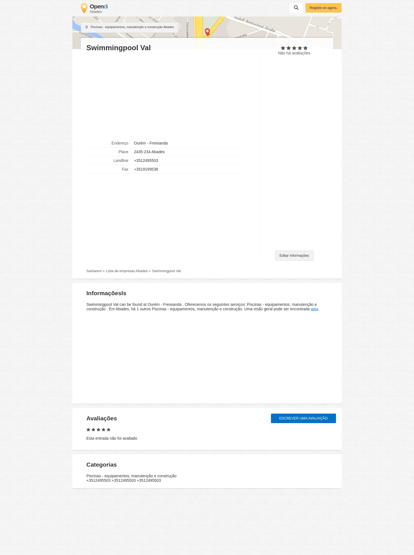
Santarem (94, 271)
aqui (314, 309)
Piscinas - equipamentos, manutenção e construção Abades (129, 27)
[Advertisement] (170, 95)
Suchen (296, 7)
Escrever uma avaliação (303, 418)
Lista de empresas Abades (127, 271)
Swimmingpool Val (166, 271)
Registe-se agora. (323, 8)
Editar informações (294, 256)
